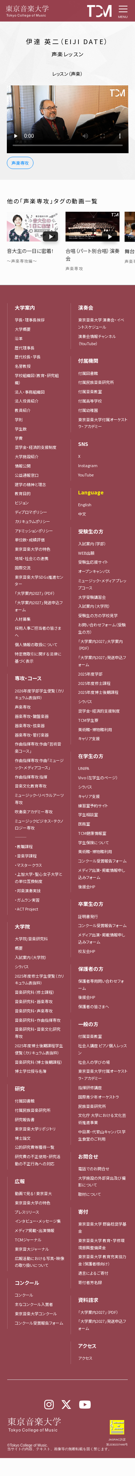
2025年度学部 (90, 674)
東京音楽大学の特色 (32, 1202)
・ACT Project (26, 909)
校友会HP (86, 951)
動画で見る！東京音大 (33, 1193)
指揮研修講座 (90, 1087)
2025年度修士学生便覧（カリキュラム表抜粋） (39, 979)
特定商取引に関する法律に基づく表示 (38, 657)
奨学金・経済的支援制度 (99, 711)
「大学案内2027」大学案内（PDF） (100, 644)
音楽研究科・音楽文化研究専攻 (37, 1032)
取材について (89, 1194)
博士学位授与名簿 (30, 1071)
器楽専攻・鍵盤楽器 (34, 716)
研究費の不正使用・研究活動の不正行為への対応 (37, 1159)
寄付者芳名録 (90, 1282)
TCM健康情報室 (92, 833)
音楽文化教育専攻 (30, 786)
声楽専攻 (23, 707)
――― (21, 837)
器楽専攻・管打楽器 (34, 735)
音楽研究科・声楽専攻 (34, 1011)
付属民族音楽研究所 (32, 1110)
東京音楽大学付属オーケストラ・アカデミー (102, 1074)
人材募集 (23, 619)
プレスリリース (27, 1212)
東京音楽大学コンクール (36, 1313)
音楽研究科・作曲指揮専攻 (37, 1020)
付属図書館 (25, 1101)
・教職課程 (24, 846)
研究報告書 (25, 1119)
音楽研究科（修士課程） (35, 992)
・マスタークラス (28, 865)
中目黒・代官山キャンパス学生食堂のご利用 (102, 1135)
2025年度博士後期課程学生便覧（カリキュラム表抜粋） (39, 1049)
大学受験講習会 (92, 597)
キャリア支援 (89, 738)
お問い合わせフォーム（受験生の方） (102, 628)
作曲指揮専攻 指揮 (31, 777)
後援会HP (86, 886)
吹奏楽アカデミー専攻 (34, 811)
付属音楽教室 (90, 1036)
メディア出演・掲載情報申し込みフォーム (101, 873)
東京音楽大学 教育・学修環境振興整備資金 (101, 1243)
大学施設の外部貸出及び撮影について (102, 1181)
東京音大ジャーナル (32, 1249)
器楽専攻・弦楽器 (32, 725)
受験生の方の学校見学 (98, 615)
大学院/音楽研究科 (31, 938)
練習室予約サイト (93, 805)
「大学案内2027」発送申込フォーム (39, 606)
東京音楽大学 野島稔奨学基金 (102, 1227)
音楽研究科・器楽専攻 (34, 1001)
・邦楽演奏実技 (28, 890)
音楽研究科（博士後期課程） (39, 1062)
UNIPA (83, 768)
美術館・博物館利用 (95, 729)
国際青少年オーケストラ (98, 1097)
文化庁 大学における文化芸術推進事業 (102, 1118)
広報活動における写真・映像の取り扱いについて (39, 1261)
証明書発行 (88, 916)
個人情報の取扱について (36, 644)
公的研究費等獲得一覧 (34, 1147)
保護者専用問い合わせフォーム (101, 984)
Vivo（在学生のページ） (98, 777)
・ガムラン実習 (27, 900)
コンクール (24, 1295)
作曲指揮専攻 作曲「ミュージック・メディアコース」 (39, 763)
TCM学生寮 (88, 720)
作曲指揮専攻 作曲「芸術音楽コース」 (38, 747)
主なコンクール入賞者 (34, 1304)
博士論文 (23, 1138)
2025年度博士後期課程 (98, 692)
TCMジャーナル (28, 1239)
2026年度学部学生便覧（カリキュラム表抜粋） (39, 694)
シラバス (22, 966)
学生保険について (93, 842)
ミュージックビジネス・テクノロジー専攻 (39, 824)
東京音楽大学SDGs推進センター (39, 580)
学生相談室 (88, 814)
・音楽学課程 (26, 856)
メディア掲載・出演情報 (34, 1230)
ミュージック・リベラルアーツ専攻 (39, 798)
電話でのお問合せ (93, 1168)
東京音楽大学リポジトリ (35, 1129)
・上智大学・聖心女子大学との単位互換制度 (38, 877)
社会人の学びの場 (94, 1062)
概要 (19, 948)
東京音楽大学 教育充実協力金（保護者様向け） (102, 1260)
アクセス (85, 1358)
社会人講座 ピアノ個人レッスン (102, 1049)
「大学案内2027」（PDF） (35, 593)
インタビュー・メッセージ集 (40, 1221)
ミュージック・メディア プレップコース (102, 584)
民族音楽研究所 (92, 1106)
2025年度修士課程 (94, 683)
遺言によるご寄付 (93, 1273)
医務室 (84, 824)
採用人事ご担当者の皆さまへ (38, 631)
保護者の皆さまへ (93, 1006)
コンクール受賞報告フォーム (39, 1323)
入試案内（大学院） (31, 957)
